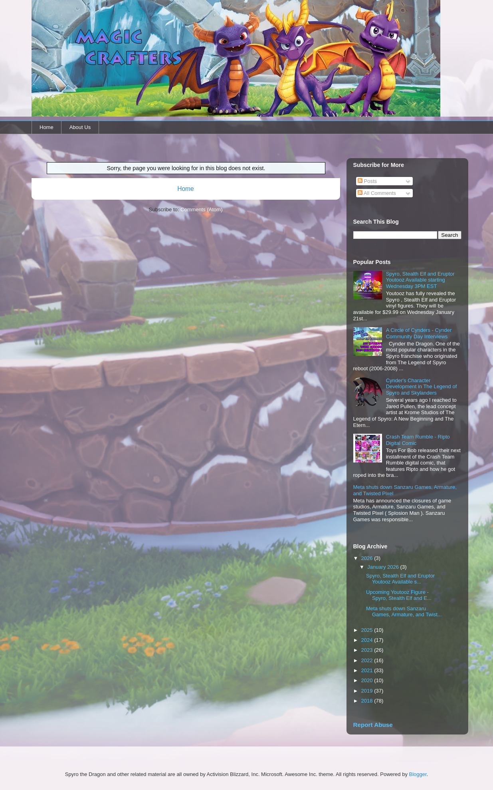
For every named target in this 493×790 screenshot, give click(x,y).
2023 (367, 650)
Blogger (418, 774)
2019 (367, 691)
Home (46, 127)
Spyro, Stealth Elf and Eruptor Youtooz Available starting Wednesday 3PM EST (420, 280)
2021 (367, 670)
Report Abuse (373, 724)
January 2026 (383, 567)
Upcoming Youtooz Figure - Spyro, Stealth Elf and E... (399, 595)
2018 (367, 701)
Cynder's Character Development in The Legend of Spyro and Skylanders (421, 386)
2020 (367, 680)
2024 (367, 640)
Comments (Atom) (201, 209)
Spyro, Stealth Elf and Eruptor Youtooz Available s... (400, 579)
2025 (367, 630)
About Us (80, 127)
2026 (367, 558)
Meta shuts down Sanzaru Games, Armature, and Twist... (404, 611)
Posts (367, 181)
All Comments (377, 193)
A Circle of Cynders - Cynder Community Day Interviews (419, 333)
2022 (367, 660)
